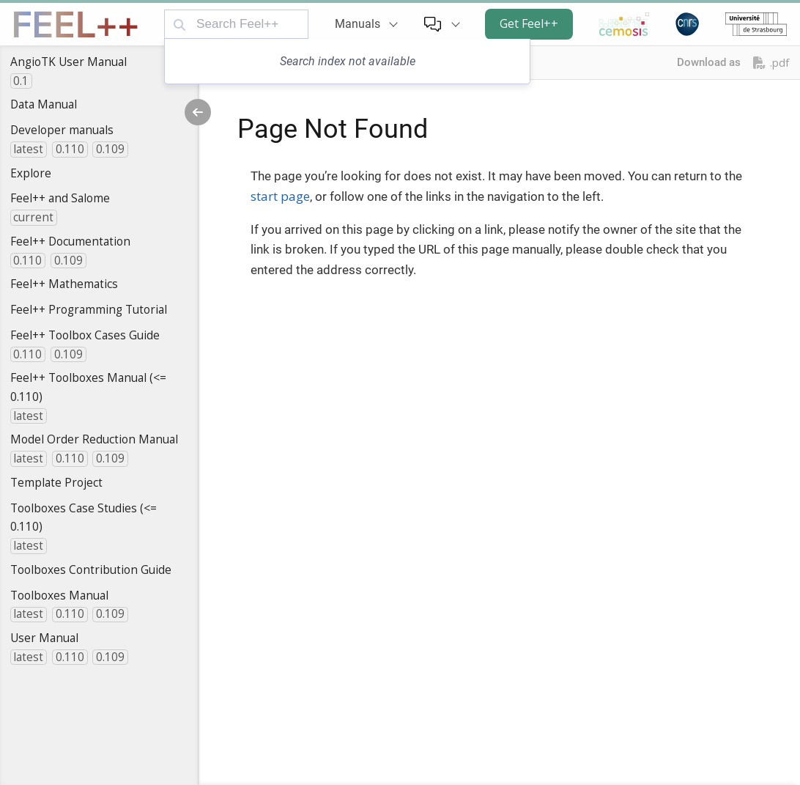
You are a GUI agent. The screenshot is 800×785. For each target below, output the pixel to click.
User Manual (44, 638)
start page (280, 196)
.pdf (771, 62)
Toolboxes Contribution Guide (90, 569)
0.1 (21, 81)
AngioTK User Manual (68, 62)
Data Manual (43, 104)
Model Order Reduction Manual (94, 439)
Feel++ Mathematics (64, 284)
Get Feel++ (529, 23)
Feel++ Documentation (70, 241)
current (33, 217)
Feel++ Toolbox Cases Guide (85, 335)
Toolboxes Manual (59, 595)
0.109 (110, 149)
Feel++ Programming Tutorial (88, 309)
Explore (30, 173)
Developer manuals (62, 130)
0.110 (70, 149)
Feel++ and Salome (60, 198)
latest (28, 149)
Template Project (56, 482)
